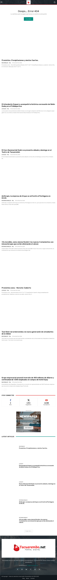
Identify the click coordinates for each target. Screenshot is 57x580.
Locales (4, 108)
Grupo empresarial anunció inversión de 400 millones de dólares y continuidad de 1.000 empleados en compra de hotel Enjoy (28, 379)
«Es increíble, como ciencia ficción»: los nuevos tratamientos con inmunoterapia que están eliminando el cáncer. (27, 243)
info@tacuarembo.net (32, 565)
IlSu (10, 62)
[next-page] (5, 390)
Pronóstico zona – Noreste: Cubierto (16, 288)
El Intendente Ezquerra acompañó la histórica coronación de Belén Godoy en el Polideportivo (36, 466)
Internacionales (6, 200)
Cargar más (28, 531)
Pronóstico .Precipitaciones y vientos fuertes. (20, 60)
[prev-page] (3, 390)
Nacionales (5, 62)
